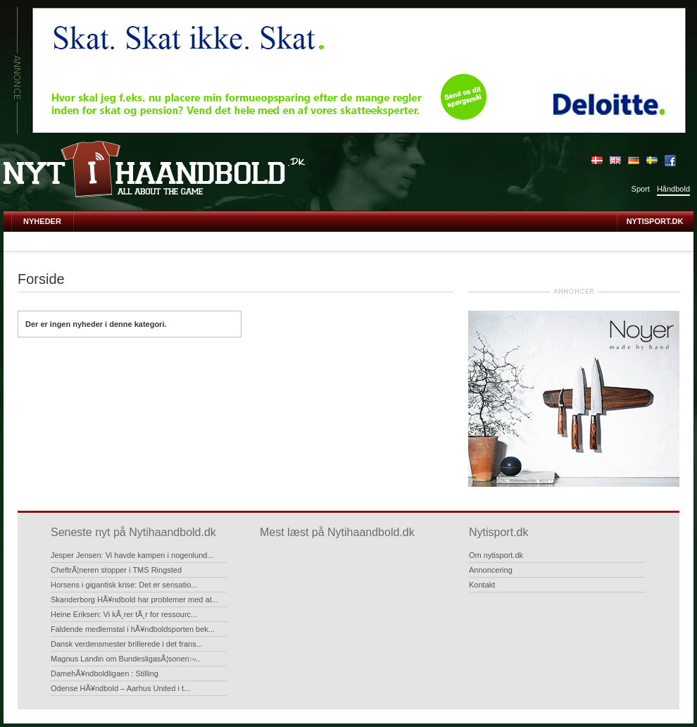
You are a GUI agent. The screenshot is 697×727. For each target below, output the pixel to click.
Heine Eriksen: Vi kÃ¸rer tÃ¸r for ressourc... (124, 614)
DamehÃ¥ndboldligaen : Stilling (104, 673)
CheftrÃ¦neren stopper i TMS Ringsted (116, 570)
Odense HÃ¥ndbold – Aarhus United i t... (120, 688)
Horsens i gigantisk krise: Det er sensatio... (124, 584)
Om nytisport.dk (496, 555)
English (615, 160)
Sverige (652, 160)
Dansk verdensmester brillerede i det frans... (127, 644)
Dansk (597, 160)
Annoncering (491, 570)
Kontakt (482, 584)
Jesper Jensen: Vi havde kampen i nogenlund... (132, 555)
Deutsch (633, 160)
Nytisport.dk (655, 221)
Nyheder (42, 221)
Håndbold (673, 189)
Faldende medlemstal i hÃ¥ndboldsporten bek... (133, 629)
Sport (641, 189)
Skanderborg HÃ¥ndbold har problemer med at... (134, 599)
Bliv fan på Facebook (670, 160)
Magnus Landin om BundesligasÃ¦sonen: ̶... (125, 658)
